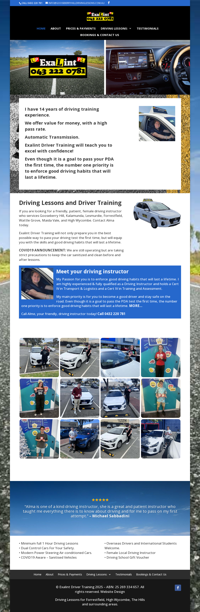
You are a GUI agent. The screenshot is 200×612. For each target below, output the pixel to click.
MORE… (135, 305)
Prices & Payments (81, 28)
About (56, 28)
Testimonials (148, 28)
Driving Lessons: (114, 28)
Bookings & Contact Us (99, 35)
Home (41, 28)
